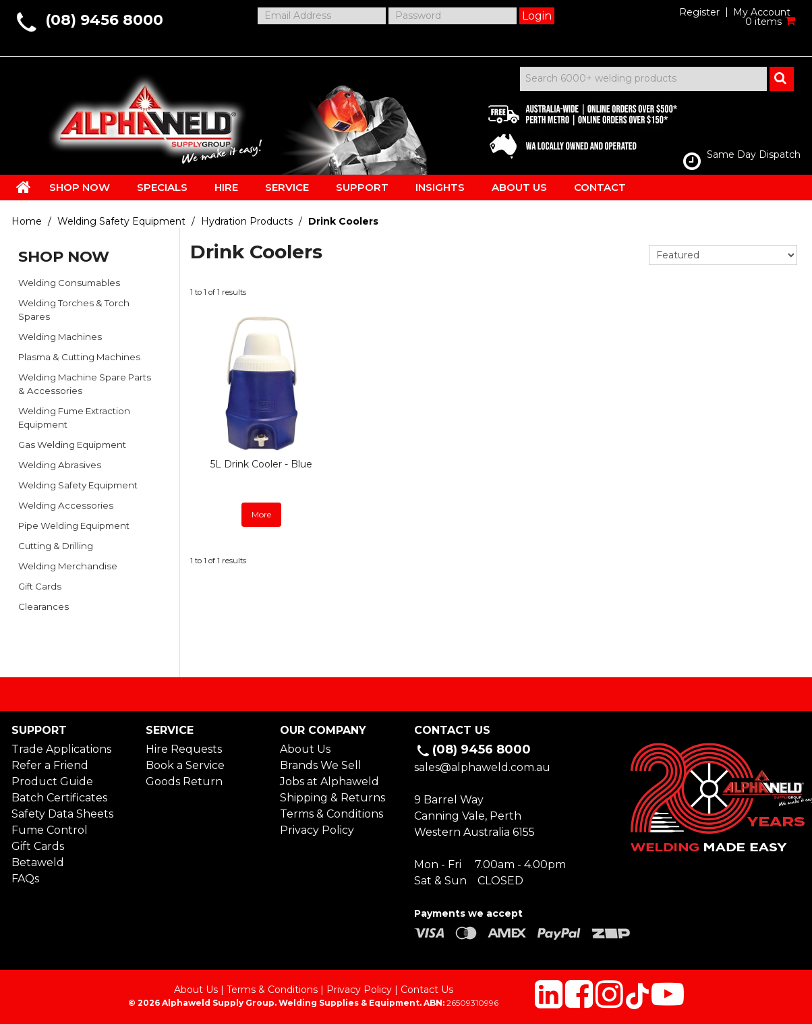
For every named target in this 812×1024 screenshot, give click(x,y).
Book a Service (185, 765)
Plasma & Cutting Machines (79, 356)
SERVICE (287, 187)
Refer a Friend (49, 765)
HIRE (226, 187)
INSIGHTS (440, 187)
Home (26, 221)
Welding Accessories (65, 505)
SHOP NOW (79, 187)
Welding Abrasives (59, 464)
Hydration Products (247, 221)
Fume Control (49, 830)
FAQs (25, 878)
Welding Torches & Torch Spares (73, 309)
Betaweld (37, 862)
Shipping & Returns (332, 797)
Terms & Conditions (331, 813)
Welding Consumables (69, 282)
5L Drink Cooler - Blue (261, 464)
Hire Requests (184, 749)
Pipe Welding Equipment (73, 525)
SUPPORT (362, 187)
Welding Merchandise (67, 566)
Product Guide (52, 781)
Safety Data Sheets (62, 813)
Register (699, 12)
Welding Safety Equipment (121, 221)
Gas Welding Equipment (72, 444)
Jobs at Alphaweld (329, 781)
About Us (305, 749)
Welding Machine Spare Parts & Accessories (84, 384)
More (261, 514)
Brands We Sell (320, 765)
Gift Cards (39, 586)
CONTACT (600, 187)
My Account (761, 12)
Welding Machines (60, 336)
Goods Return (184, 781)
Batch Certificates (59, 797)
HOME (23, 187)
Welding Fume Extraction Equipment (74, 417)
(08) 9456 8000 (104, 20)
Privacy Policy (317, 830)
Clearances (43, 606)
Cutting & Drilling (55, 545)
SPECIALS (162, 187)
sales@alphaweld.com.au (482, 767)
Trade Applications (61, 749)
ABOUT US (519, 187)
